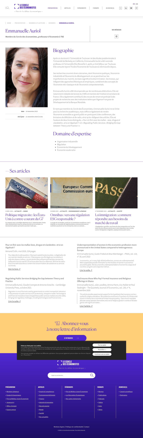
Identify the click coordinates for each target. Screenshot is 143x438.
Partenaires (123, 395)
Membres (52, 23)
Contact (86, 427)
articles (41, 387)
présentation (10, 387)
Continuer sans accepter (102, 354)
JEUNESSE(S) (110, 8)
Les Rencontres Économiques (75, 395)
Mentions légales (59, 427)
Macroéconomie (44, 406)
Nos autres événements (73, 399)
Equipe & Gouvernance (14, 395)
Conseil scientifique (126, 392)
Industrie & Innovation (46, 402)
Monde (41, 410)
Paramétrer (101, 349)
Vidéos (100, 402)
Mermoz (101, 392)
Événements (81, 8)
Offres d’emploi (11, 406)
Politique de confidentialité (74, 427)
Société (41, 413)
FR (134, 4)
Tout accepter (102, 345)
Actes (100, 406)
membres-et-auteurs (37, 23)
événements (69, 387)
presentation (20, 23)
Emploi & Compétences (46, 392)
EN (137, 4)
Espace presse (11, 410)
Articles (67, 8)
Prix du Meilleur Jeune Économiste (18, 399)
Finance (41, 399)
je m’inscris (68, 338)
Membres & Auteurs (13, 392)
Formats (96, 8)
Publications (102, 395)
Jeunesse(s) (10, 402)
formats (100, 387)
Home (9, 23)
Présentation (52, 8)
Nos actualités (43, 417)
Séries (100, 410)
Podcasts (101, 399)
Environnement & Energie (47, 395)
